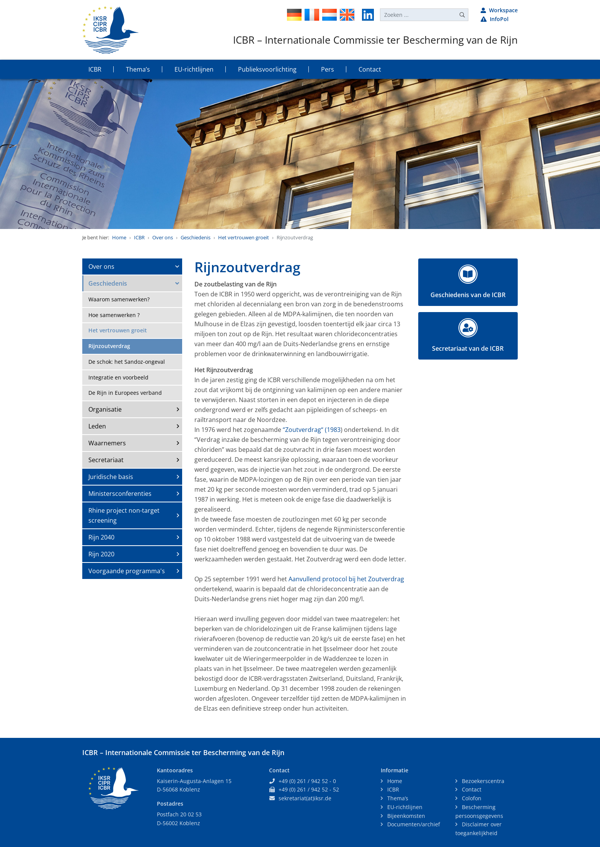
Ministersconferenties (120, 493)
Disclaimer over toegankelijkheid (478, 829)
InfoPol (495, 19)
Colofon (470, 798)
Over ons (162, 237)
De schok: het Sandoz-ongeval (126, 361)
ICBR (139, 237)
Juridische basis (110, 477)
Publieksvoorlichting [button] (267, 69)
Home (119, 237)
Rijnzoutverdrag (109, 346)
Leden (97, 426)
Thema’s (397, 798)
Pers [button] (327, 69)
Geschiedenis (195, 237)
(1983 (333, 429)
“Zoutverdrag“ (303, 429)
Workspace (499, 10)
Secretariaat (106, 460)
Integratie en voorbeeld (118, 377)
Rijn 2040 (101, 537)
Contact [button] (370, 69)
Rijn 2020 (101, 554)
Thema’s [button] (138, 69)
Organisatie (105, 409)
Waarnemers (107, 443)
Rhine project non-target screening (124, 515)
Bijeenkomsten (405, 815)
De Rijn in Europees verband (125, 392)
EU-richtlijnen (404, 807)
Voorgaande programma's (126, 571)
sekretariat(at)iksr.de (305, 798)
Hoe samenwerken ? (114, 315)
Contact (470, 789)
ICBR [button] (94, 69)
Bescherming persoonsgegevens (479, 811)
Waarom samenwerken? (119, 299)
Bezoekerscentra (482, 781)
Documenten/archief (413, 824)
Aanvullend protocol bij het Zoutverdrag (346, 579)
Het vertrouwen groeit (243, 237)
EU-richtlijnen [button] (194, 69)
